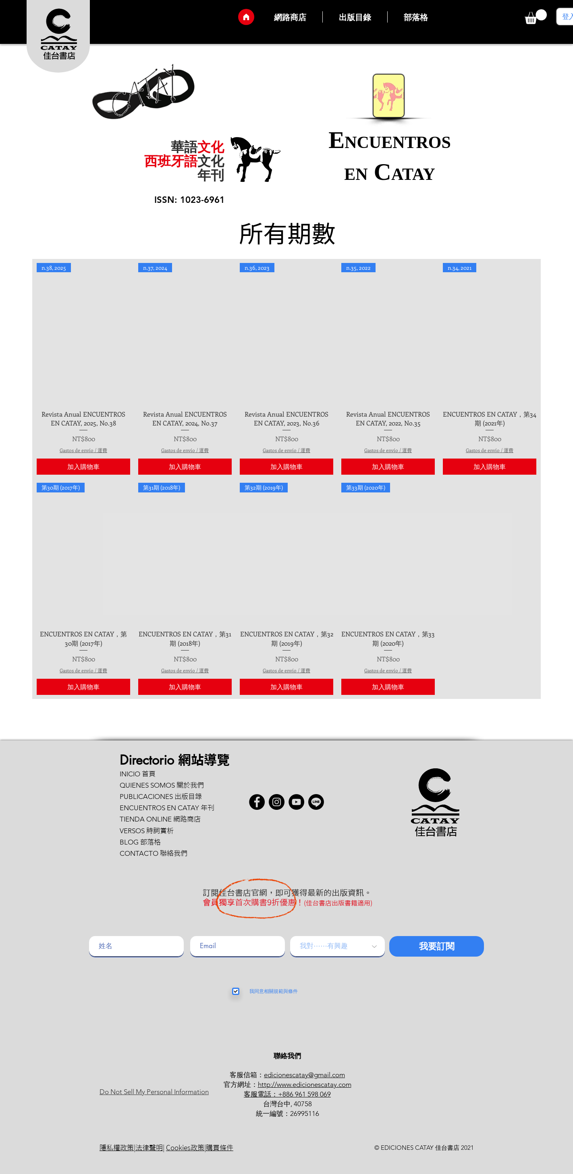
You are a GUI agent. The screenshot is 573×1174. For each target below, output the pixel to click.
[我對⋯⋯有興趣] (337, 946)
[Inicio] (246, 17)
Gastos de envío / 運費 (83, 450)
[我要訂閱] (436, 946)
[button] (536, 16)
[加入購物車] (83, 467)
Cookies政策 (185, 1147)
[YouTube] (296, 802)
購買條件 (219, 1147)
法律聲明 (149, 1147)
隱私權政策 (117, 1147)
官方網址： (241, 1084)
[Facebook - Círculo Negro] (257, 802)
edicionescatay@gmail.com (304, 1075)
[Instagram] (276, 802)
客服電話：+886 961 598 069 (287, 1094)
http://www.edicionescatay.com (304, 1084)
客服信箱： (247, 1075)
